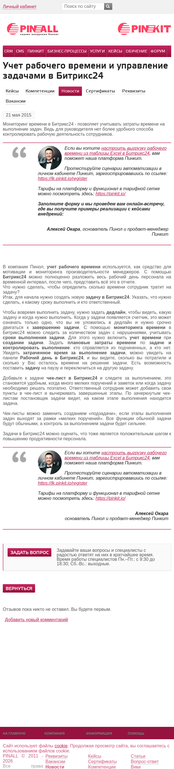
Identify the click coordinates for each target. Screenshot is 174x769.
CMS (20, 51)
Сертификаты (102, 761)
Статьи (138, 756)
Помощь (136, 734)
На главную (14, 734)
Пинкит (36, 51)
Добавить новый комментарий (36, 619)
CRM (8, 51)
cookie (61, 745)
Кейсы (115, 51)
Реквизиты (56, 756)
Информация (99, 734)
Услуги (97, 51)
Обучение (136, 51)
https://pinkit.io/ (110, 193)
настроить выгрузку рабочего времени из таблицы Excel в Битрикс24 (116, 151)
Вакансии (55, 761)
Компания (54, 734)
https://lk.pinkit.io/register (62, 178)
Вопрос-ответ (145, 761)
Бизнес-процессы (67, 51)
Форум (158, 51)
